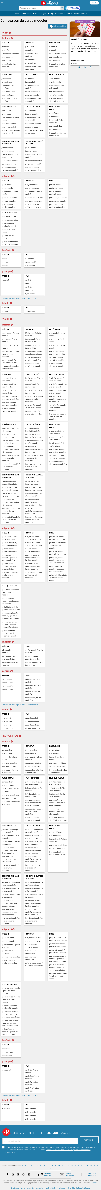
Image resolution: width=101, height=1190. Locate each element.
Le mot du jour (40, 13)
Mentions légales (50, 1188)
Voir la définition (59, 26)
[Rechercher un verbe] (62, 8)
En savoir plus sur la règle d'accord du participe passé (20, 298)
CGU (73, 1188)
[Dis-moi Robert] (73, 8)
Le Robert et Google (83, 1188)
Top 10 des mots (56, 13)
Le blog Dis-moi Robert (22, 13)
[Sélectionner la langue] (94, 2)
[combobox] (39, 8)
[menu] (2, 2)
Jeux (68, 13)
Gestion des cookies (64, 1188)
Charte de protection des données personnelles (27, 1188)
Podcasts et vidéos (81, 13)
